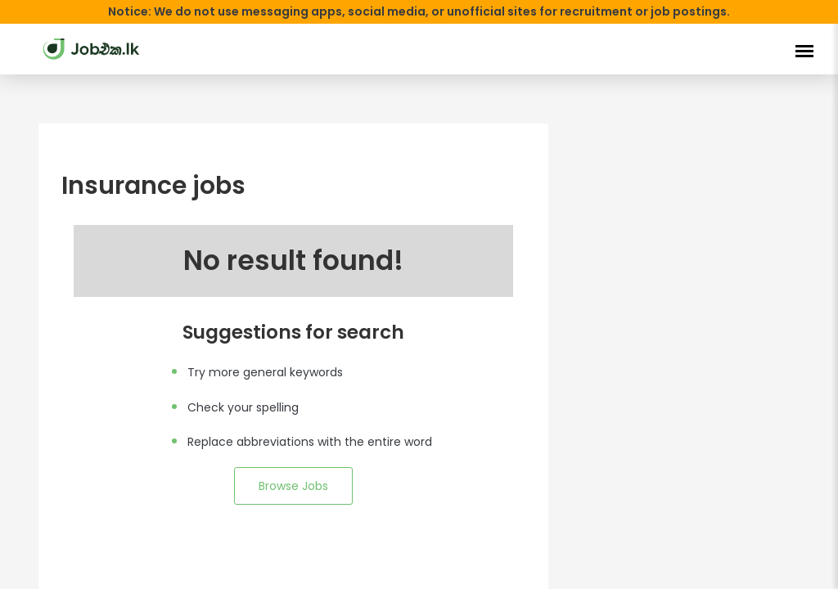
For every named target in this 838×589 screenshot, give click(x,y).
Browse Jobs (293, 485)
